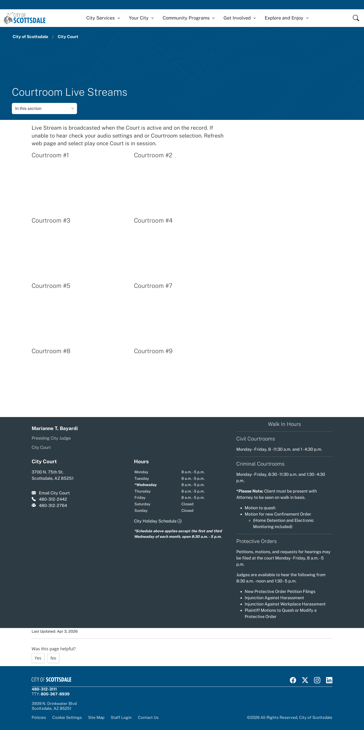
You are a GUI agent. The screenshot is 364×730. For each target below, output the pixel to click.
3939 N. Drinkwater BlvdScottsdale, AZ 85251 (54, 706)
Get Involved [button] (237, 18)
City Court (68, 36)
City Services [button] (100, 18)
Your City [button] (139, 18)
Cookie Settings (67, 717)
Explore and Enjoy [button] (284, 18)
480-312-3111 (44, 689)
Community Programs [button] (186, 18)
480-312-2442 (53, 499)
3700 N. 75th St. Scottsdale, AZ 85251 (52, 475)
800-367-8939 (55, 694)
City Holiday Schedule (158, 521)
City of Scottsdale (30, 36)
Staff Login (121, 717)
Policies (39, 717)
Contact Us (148, 717)
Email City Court (54, 492)
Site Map (96, 717)
